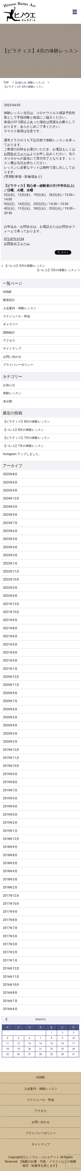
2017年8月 (10, 920)
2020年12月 (11, 676)
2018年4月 (10, 871)
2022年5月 (10, 587)
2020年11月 (11, 684)
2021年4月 (10, 652)
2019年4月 (10, 806)
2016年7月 (10, 1001)
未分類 (7, 401)
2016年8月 (10, 992)
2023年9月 (10, 514)
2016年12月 (11, 968)
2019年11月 (11, 758)
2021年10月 (11, 612)
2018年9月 (10, 847)
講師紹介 (9, 332)
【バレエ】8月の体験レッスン (23, 429)
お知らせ (21, 82)
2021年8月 (10, 628)
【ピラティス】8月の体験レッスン (26, 421)
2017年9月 (10, 911)
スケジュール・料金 (16, 316)
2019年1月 (10, 831)
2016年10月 (11, 984)
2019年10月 (11, 766)
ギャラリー (10, 324)
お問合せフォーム (17, 154)
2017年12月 (11, 895)
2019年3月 (10, 814)
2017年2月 (10, 952)
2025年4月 (10, 490)
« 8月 (6, 1019)
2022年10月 (11, 579)
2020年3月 (10, 733)
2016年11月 (11, 976)
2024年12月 (11, 498)
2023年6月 (10, 531)
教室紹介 (9, 300)
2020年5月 (10, 717)
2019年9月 (10, 774)
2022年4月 (10, 595)
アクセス (9, 340)
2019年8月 (10, 782)
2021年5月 (10, 644)
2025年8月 (10, 474)
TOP (6, 82)
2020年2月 (10, 741)
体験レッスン (35, 82)
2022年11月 (11, 571)
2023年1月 (10, 563)
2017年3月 (10, 944)
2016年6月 (10, 1009)
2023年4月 (10, 547)
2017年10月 (11, 903)
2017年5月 (10, 936)
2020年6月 (10, 709)
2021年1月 (10, 668)
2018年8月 (10, 855)
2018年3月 (10, 879)
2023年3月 (10, 555)
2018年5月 (10, 863)
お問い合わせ (12, 356)
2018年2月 (10, 887)
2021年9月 (10, 620)
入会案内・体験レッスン (19, 308)
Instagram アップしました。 (22, 454)
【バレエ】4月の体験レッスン (24, 265)
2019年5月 (10, 798)
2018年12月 (11, 839)
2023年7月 (10, 523)
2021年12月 (11, 604)
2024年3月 (10, 506)
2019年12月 (11, 749)
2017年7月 (10, 928)
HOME (7, 292)
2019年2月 (10, 822)
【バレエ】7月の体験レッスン (23, 445)
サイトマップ (12, 348)
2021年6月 (10, 636)
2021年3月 (10, 660)
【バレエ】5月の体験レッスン (56, 270)
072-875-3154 (14, 239)
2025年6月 (10, 482)
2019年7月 (10, 790)
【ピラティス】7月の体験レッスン (26, 437)
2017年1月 (10, 960)
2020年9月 (10, 693)
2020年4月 (10, 725)
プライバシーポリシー (18, 364)
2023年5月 (10, 539)
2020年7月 (10, 701)
